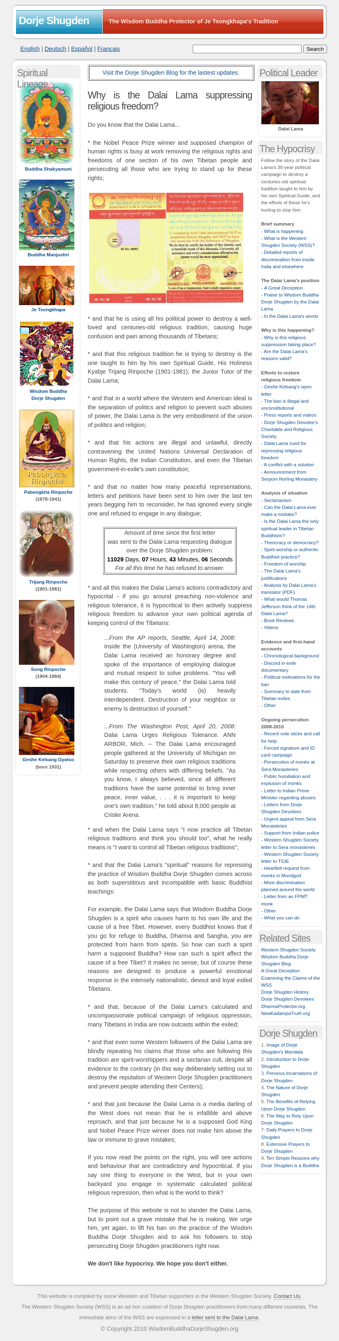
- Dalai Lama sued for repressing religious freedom (284, 450)
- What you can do (280, 917)
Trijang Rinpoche (48, 581)
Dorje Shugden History (285, 992)
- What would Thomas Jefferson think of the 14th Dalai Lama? (288, 606)
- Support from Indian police (290, 832)
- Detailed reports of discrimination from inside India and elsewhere (288, 259)
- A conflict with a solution (287, 464)
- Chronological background (290, 655)
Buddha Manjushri (48, 254)
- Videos (270, 627)
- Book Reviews (277, 620)
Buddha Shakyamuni (48, 168)
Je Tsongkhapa (48, 309)
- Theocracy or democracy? (290, 542)
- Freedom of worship (283, 563)
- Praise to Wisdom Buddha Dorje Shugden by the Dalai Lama (290, 302)
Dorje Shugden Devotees (287, 999)
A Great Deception (280, 970)
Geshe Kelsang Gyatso (48, 759)
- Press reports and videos (288, 415)
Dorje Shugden (54, 20)
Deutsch (55, 49)
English (30, 49)
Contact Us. (288, 1296)
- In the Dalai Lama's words (289, 316)
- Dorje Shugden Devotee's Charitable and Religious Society (289, 429)
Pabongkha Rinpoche (48, 492)
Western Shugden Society (288, 949)
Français (108, 49)
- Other (268, 705)
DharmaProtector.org (283, 1006)
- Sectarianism (276, 500)
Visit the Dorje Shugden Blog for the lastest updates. (170, 72)
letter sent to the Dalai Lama (224, 1317)
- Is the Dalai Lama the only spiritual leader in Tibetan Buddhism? (290, 528)
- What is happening (282, 231)
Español (81, 49)
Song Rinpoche (48, 669)
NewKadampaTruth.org (285, 1013)
